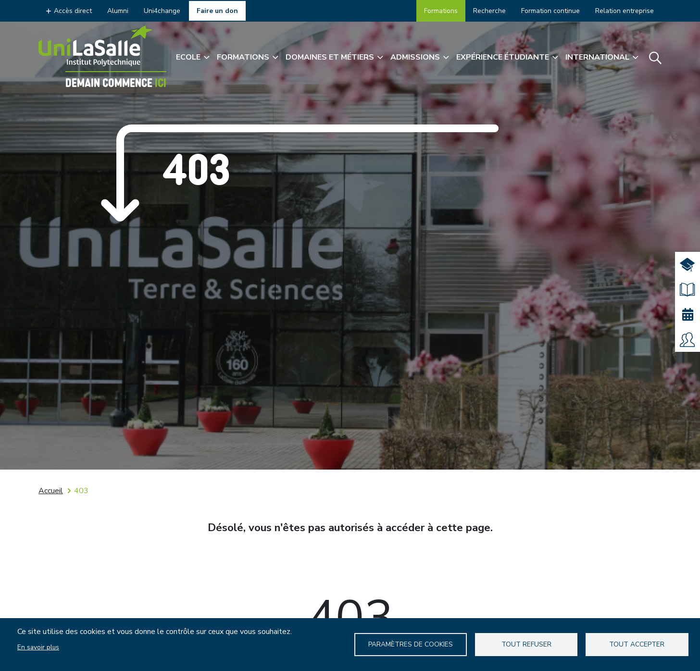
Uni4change (162, 10)
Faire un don (217, 10)
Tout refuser (526, 644)
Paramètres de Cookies (410, 644)
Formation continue (550, 10)
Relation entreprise (624, 10)
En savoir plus (38, 647)
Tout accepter (636, 644)
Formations (441, 10)
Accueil (50, 490)
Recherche (489, 10)
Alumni (117, 10)
